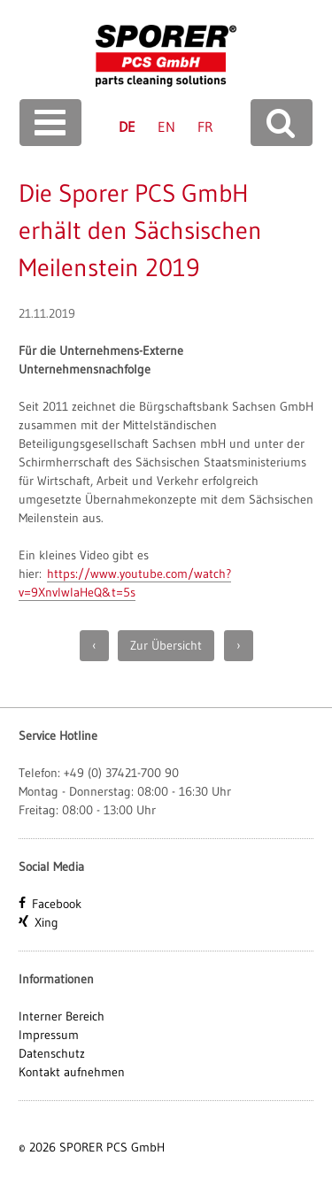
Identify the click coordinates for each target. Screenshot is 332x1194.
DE (127, 126)
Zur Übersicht (166, 645)
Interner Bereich (61, 1016)
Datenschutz (52, 1053)
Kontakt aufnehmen (72, 1072)
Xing (46, 922)
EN (166, 126)
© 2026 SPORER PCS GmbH (92, 1147)
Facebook (56, 904)
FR (205, 126)
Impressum (49, 1035)
